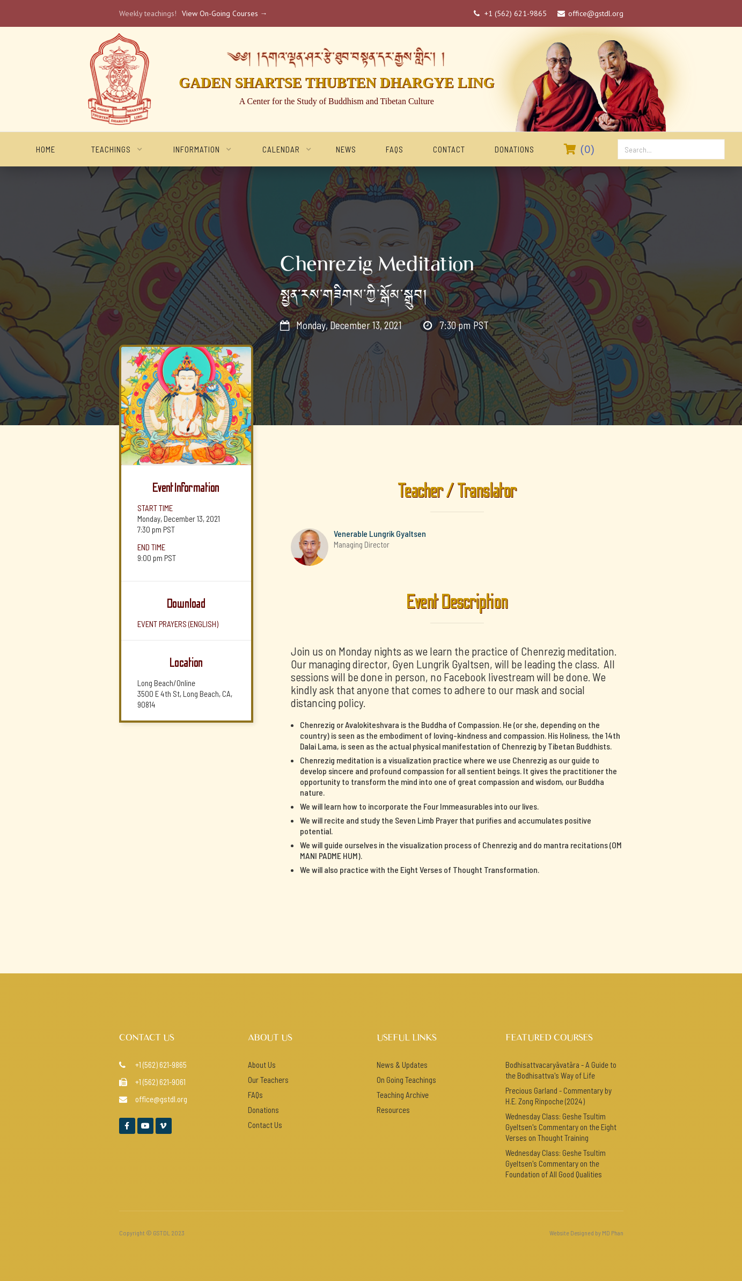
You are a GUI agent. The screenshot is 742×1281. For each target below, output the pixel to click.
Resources (393, 1110)
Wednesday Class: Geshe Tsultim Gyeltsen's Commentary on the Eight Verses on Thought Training (560, 1126)
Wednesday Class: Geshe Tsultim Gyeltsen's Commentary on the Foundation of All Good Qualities (555, 1163)
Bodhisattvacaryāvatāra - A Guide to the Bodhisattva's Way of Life (560, 1070)
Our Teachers (268, 1080)
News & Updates (402, 1064)
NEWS (346, 149)
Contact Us (265, 1125)
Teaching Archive (403, 1095)
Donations (514, 149)
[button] (111, 149)
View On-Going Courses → (225, 13)
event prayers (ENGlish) (177, 624)
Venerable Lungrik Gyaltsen (380, 533)
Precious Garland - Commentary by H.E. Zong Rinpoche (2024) (558, 1096)
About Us (262, 1064)
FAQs (394, 149)
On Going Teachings (406, 1080)
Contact (449, 149)
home (45, 149)
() (579, 149)
